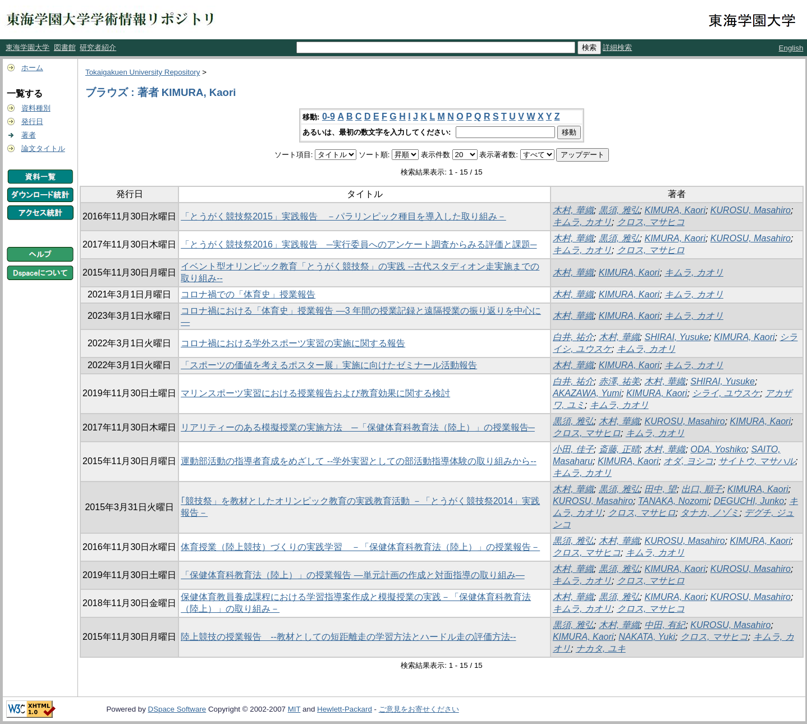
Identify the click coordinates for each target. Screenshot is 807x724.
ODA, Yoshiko (718, 449)
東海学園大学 (27, 47)
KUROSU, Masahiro (750, 210)
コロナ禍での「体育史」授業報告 (248, 294)
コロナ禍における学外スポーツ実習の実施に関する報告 (293, 343)
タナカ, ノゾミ (709, 512)
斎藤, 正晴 (619, 449)
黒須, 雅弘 (619, 210)
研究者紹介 (98, 47)
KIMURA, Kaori (674, 210)
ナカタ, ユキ (601, 648)
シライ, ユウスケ (726, 393)
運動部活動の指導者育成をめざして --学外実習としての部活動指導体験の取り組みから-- (359, 461)
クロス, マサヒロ (651, 250)
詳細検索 (617, 47)
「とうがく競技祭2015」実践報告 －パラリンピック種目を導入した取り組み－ (343, 216)
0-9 (328, 116)
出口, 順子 (701, 489)
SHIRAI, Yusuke (676, 337)
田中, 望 (660, 489)
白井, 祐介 (573, 337)
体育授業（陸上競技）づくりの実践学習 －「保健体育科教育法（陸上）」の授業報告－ (360, 547)
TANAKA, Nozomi (673, 501)
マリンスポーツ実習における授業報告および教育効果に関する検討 (315, 393)
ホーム (32, 67)
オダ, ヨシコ (688, 461)
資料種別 (36, 108)
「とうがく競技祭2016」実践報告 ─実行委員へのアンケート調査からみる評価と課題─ (359, 244)
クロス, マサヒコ (651, 222)
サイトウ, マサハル (756, 461)
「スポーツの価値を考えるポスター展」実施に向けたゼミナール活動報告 (329, 365)
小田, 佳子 (573, 449)
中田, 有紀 (664, 625)
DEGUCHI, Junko (749, 501)
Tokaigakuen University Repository (142, 72)
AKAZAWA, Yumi (587, 393)
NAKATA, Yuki (646, 636)
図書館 (65, 47)
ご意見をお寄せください (419, 709)
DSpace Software (177, 709)
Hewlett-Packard (344, 709)
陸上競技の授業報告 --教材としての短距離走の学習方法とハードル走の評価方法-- (348, 636)
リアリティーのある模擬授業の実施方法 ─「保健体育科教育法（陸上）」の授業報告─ (358, 427)
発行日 (32, 121)
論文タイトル (43, 148)
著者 (28, 135)
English (791, 48)
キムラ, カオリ (582, 222)
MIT (294, 709)
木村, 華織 (573, 210)
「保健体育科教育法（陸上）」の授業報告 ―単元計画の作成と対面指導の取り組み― (352, 575)
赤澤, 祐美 (619, 381)
